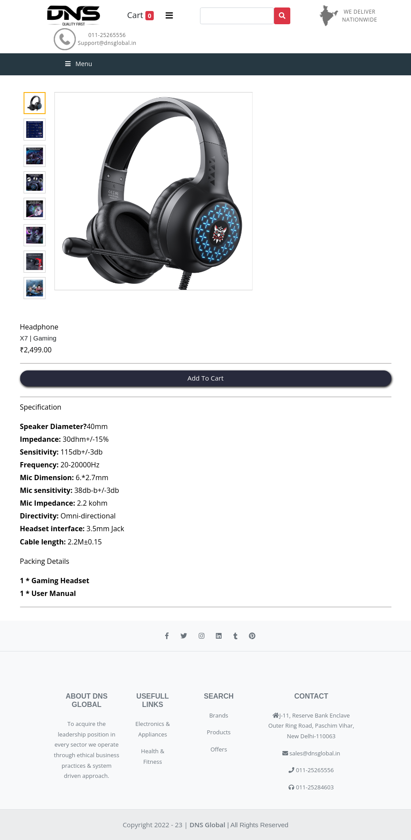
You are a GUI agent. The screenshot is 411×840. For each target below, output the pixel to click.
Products (219, 732)
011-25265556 (107, 35)
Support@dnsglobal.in (107, 43)
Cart (140, 15)
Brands (218, 715)
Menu (78, 63)
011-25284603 (313, 787)
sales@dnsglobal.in (314, 753)
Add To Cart (205, 378)
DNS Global (207, 824)
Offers (219, 749)
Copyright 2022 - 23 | (155, 824)
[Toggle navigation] (169, 15)
